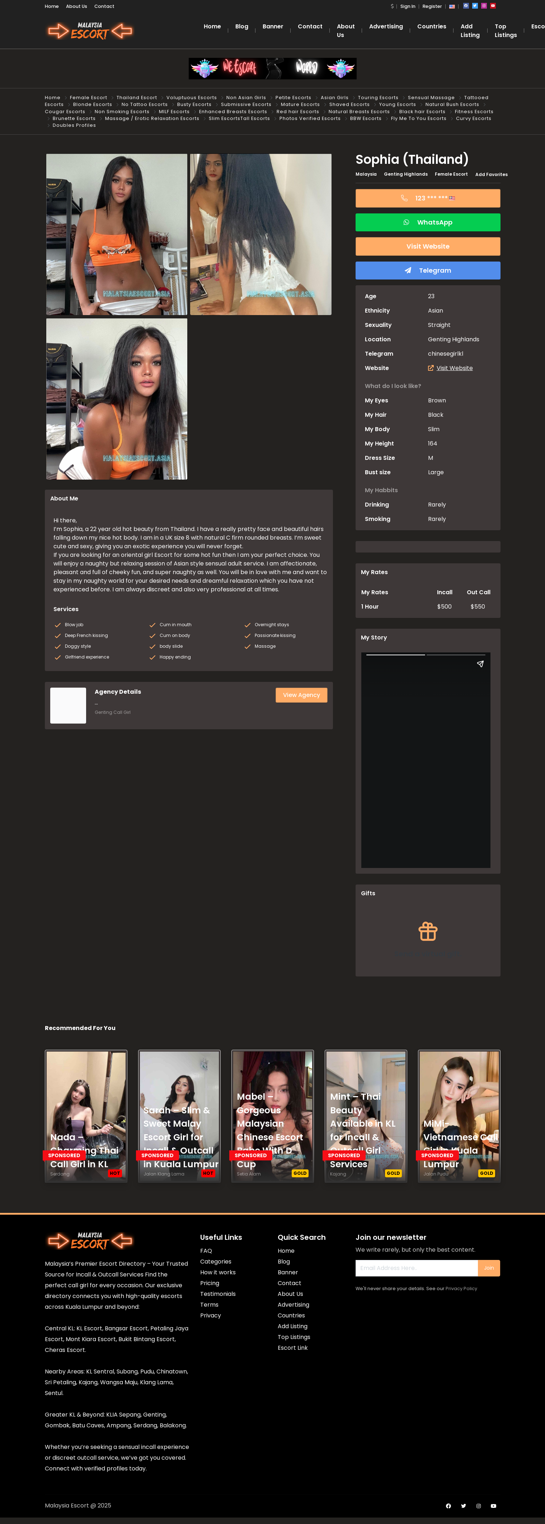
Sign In (407, 6)
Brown (437, 400)
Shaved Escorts (349, 104)
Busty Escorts (194, 104)
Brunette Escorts (74, 118)
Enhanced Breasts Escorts (233, 111)
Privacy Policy (461, 1288)
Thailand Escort (137, 97)
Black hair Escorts (422, 111)
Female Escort (88, 97)
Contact (104, 6)
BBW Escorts (366, 118)
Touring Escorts (378, 97)
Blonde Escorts (92, 104)
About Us (76, 6)
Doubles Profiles (74, 125)
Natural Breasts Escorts (359, 111)
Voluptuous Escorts (191, 97)
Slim (434, 429)
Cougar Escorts (65, 111)
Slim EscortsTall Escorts (239, 118)
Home (52, 6)
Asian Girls (335, 97)
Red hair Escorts (298, 111)
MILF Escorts (174, 111)
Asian (435, 310)
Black (435, 415)
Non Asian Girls (246, 97)
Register (432, 6)
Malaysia (366, 174)
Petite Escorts (293, 97)
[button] (392, 6)
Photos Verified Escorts (310, 118)
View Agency (301, 695)
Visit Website (450, 368)
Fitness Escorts (474, 111)
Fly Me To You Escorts (419, 118)
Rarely (437, 504)
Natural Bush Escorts (452, 104)
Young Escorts (397, 104)
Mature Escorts (300, 104)
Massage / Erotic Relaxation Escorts (152, 118)
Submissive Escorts (246, 104)
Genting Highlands (406, 174)
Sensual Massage (431, 97)
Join (489, 1267)
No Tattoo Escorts (145, 104)
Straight (439, 325)
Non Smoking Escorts (122, 111)
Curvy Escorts (474, 118)
